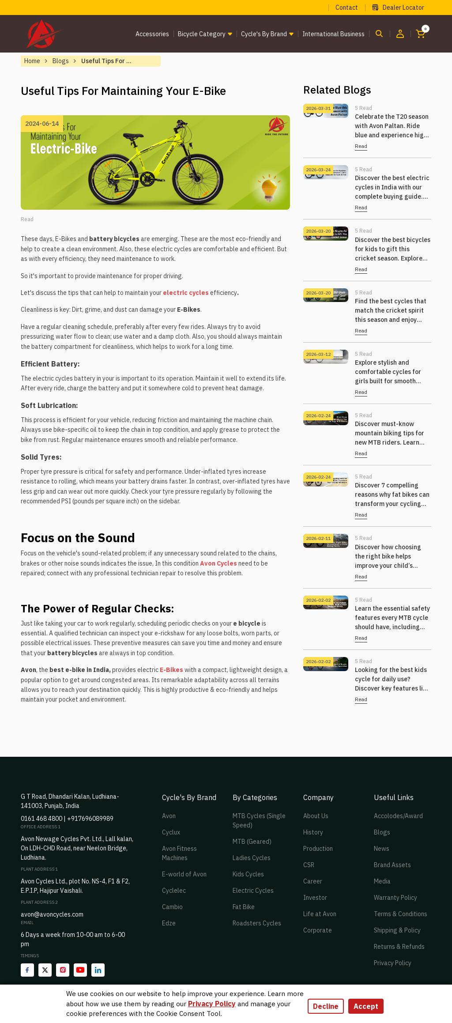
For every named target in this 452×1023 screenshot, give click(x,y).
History (313, 832)
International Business (333, 34)
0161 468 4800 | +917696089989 (67, 819)
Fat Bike (244, 907)
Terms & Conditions (400, 914)
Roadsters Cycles (257, 923)
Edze (169, 923)
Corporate (317, 930)
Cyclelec (174, 891)
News (381, 849)
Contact (346, 7)
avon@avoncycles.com (52, 914)
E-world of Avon (184, 874)
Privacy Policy (392, 963)
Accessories (152, 34)
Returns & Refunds (399, 947)
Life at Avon (319, 914)
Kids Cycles (248, 874)
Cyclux (171, 832)
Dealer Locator (398, 7)
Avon (169, 816)
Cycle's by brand (264, 34)
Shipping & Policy (397, 930)
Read (361, 146)
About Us (315, 816)
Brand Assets (392, 865)
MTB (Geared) (252, 842)
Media (382, 881)
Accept (366, 1006)
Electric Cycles (253, 891)
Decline (326, 1006)
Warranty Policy (395, 898)
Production (318, 849)
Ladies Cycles (252, 858)
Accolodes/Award (398, 816)
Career (312, 881)
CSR (308, 865)
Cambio (172, 907)
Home (32, 61)
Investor (315, 898)
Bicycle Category (202, 34)
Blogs (61, 61)
